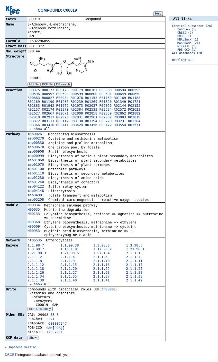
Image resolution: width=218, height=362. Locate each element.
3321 (50, 319)
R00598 (62, 94)
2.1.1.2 (34, 257)
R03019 (134, 118)
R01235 (62, 102)
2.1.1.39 (35, 281)
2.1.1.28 (101, 273)
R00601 (105, 94)
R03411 (62, 125)
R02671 (62, 114)
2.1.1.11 (134, 261)
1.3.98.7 (35, 250)
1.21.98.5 (69, 253)
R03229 (105, 121)
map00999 (35, 156)
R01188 (134, 98)
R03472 (105, 125)
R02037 (91, 106)
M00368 (33, 222)
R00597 (48, 94)
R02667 (48, 114)
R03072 (33, 121)
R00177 (48, 90)
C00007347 (57, 324)
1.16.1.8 (68, 250)
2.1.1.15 (68, 265)
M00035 (33, 210)
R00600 (91, 94)
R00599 (77, 94)
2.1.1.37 (101, 277)
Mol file (33, 85)
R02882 (134, 114)
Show (32, 338)
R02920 (62, 118)
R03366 (33, 125)
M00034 (33, 205)
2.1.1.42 (134, 281)
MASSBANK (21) (188, 43)
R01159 (105, 98)
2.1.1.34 (35, 277)
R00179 (77, 90)
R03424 (77, 125)
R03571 (134, 125)
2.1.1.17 (134, 265)
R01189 (33, 102)
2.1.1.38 (134, 277)
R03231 (120, 121)
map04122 (35, 187)
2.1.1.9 (67, 261)
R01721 (134, 102)
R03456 (91, 125)
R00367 (91, 90)
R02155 (134, 106)
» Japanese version (20, 347)
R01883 (33, 106)
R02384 (77, 110)
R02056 (105, 106)
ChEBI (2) (185, 32)
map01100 (35, 169)
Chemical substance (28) (192, 26)
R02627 (33, 114)
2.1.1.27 (68, 273)
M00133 (33, 214)
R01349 (120, 102)
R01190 (48, 102)
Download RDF (182, 60)
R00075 (33, 90)
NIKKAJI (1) (187, 46)
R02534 (105, 110)
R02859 (105, 114)
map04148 (35, 191)
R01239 (77, 102)
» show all (38, 129)
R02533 (91, 110)
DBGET (11, 355)
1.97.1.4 (101, 253)
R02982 (105, 118)
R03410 (48, 125)
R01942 (48, 106)
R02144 (120, 106)
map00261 (35, 134)
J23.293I (54, 333)
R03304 (134, 121)
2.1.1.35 (68, 277)
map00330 (35, 143)
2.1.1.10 (101, 261)
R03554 (120, 125)
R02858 (91, 114)
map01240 (35, 182)
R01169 (120, 98)
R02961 (91, 118)
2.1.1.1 (133, 253)
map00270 (35, 139)
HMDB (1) (184, 36)
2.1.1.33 (134, 273)
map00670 (35, 147)
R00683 (33, 98)
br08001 (108, 290)
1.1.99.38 (69, 246)
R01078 (77, 98)
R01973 (77, 106)
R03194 (91, 121)
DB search (63, 85)
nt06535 (34, 241)
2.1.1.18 (35, 269)
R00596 (33, 94)
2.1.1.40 (68, 281)
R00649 (120, 94)
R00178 (62, 90)
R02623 (134, 110)
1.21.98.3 (36, 253)
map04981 (35, 195)
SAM (49, 328)
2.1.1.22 (101, 269)
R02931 (77, 118)
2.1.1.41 (101, 281)
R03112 (62, 121)
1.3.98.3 (101, 246)
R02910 (33, 118)
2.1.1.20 (68, 269)
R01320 (105, 102)
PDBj (58, 328)
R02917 (48, 118)
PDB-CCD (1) (187, 49)
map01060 (35, 161)
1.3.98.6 (134, 246)
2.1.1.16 (101, 265)
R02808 (77, 114)
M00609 (33, 227)
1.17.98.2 (102, 250)
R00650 (134, 94)
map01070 (35, 165)
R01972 (62, 106)
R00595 (134, 90)
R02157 (33, 110)
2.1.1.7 (133, 257)
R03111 (48, 121)
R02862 (120, 114)
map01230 (35, 178)
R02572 (120, 110)
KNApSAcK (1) (188, 39)
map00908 (35, 152)
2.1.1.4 (67, 257)
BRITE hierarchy (40, 309)
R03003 (120, 118)
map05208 (35, 200)
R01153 (91, 98)
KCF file (47, 85)
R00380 (105, 90)
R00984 (62, 98)
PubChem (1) (187, 29)
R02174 (48, 110)
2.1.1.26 (35, 273)
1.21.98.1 (135, 250)
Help (158, 13)
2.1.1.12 (35, 265)
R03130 (77, 121)
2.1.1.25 (134, 269)
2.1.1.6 (100, 257)
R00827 (48, 98)
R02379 (62, 110)
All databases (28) (188, 53)
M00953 (33, 231)
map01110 (35, 174)
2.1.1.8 (34, 261)
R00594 (120, 90)
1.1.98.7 (35, 246)
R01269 (91, 102)
